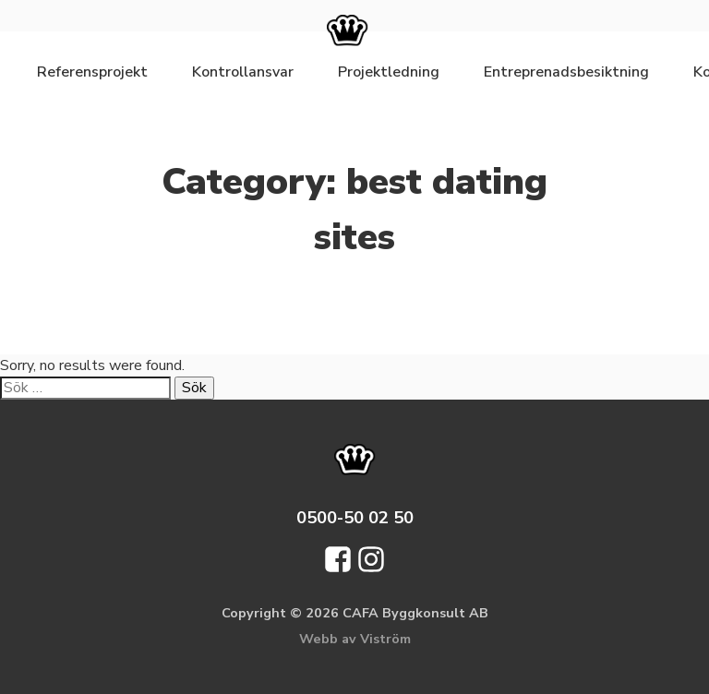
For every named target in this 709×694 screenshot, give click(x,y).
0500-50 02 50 (355, 517)
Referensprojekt (92, 72)
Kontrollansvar (243, 72)
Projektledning (388, 72)
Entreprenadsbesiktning (566, 72)
